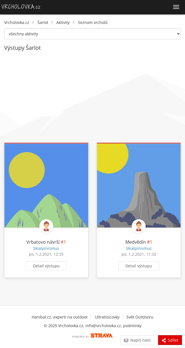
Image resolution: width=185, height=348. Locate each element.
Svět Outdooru (139, 317)
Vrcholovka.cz (16, 22)
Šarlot (42, 22)
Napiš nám (137, 340)
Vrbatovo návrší (43, 242)
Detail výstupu (46, 265)
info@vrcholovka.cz (103, 325)
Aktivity (63, 22)
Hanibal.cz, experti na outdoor (60, 317)
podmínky (132, 325)
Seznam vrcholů (93, 22)
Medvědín (135, 242)
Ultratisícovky (107, 317)
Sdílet (170, 340)
